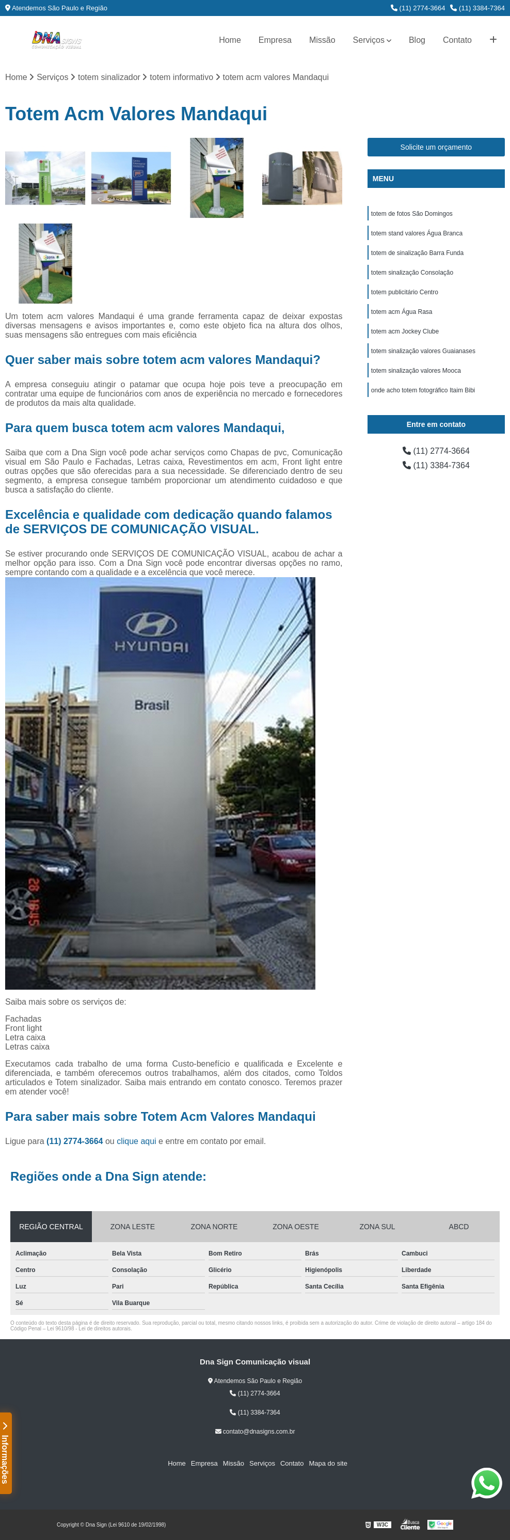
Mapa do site (328, 1463)
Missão (322, 40)
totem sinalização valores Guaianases (423, 351)
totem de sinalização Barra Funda (417, 253)
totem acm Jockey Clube (405, 331)
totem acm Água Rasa (402, 311)
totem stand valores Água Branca (417, 233)
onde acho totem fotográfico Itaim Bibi (423, 390)
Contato (457, 40)
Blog (417, 40)
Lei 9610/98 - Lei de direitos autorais (89, 1328)
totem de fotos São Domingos (412, 213)
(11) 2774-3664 (418, 8)
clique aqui (136, 1141)
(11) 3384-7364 (477, 8)
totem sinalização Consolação (412, 272)
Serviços (369, 40)
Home (230, 40)
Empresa (275, 40)
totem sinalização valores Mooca (416, 370)
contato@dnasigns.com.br (255, 1431)
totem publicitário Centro (404, 292)
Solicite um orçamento (436, 147)
